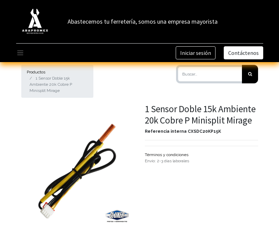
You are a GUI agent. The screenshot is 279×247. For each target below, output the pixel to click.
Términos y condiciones (166, 154)
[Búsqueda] (250, 74)
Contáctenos (243, 52)
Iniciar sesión (195, 52)
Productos (36, 72)
